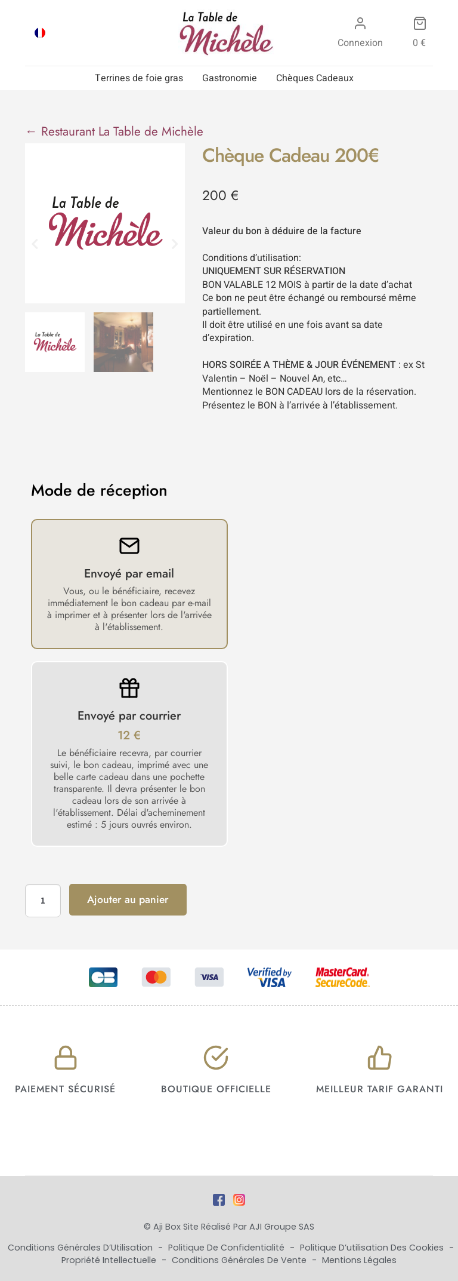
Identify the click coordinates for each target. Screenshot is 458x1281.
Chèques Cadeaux (315, 78)
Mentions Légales (359, 1260)
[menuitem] (40, 32)
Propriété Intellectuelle (110, 1260)
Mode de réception (99, 490)
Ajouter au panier (128, 899)
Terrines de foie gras (139, 78)
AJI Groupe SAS (281, 1227)
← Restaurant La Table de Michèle (114, 131)
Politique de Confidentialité (227, 1248)
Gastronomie (229, 78)
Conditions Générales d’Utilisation (81, 1248)
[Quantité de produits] (43, 900)
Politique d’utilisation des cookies (373, 1248)
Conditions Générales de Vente (240, 1260)
